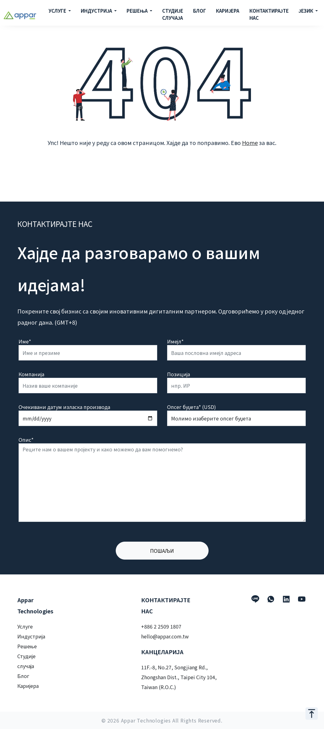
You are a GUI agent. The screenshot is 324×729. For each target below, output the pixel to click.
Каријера (28, 685)
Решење (27, 646)
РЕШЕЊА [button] (138, 10)
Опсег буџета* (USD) (191, 407)
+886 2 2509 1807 (161, 626)
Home (250, 143)
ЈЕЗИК (306, 10)
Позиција (178, 374)
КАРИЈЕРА (227, 10)
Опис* (26, 439)
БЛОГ (199, 10)
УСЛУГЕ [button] (58, 10)
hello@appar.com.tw (165, 636)
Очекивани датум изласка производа (64, 407)
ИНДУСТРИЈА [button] (97, 10)
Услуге (25, 626)
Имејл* (175, 341)
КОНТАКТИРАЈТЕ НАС (269, 14)
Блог (23, 676)
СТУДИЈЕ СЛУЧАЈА (172, 14)
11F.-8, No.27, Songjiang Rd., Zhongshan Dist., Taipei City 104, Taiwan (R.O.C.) (179, 677)
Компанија (32, 374)
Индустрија (31, 636)
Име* (25, 341)
